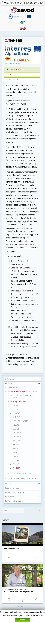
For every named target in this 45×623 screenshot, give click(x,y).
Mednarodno (14, 492)
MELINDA (16, 445)
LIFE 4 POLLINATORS (20, 421)
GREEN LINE (17, 433)
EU (9, 383)
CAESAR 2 (16, 405)
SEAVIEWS (16, 417)
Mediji (9, 497)
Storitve (8, 484)
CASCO (15, 456)
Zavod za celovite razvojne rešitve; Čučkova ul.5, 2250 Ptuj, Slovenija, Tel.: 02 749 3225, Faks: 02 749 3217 (22, 3)
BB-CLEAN (16, 441)
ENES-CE (16, 425)
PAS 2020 (16, 413)
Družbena (14, 501)
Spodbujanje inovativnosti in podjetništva (20, 396)
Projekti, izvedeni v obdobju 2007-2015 (22, 478)
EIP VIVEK (16, 409)
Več (42, 615)
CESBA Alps (17, 464)
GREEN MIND (17, 437)
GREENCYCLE (18, 449)
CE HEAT (16, 460)
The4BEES (16, 468)
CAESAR (16, 429)
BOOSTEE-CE (17, 452)
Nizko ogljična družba (18, 401)
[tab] (22, 69)
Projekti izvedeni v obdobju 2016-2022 (22, 392)
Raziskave (12, 488)
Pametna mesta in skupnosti (21, 473)
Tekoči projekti (13, 388)
